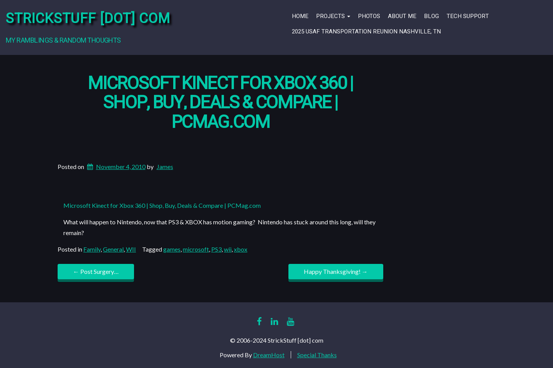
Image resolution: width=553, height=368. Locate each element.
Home (300, 16)
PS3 (216, 249)
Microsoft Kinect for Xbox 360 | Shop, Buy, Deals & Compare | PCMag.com (220, 103)
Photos (369, 16)
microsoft (196, 249)
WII (131, 249)
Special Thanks (317, 354)
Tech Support (468, 16)
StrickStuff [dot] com (88, 18)
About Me (402, 16)
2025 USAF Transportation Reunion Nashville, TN (366, 31)
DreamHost (269, 354)
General (113, 249)
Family (92, 249)
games (171, 249)
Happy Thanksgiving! (336, 271)
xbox (240, 249)
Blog (431, 16)
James (165, 166)
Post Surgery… (96, 271)
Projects (333, 16)
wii (228, 249)
